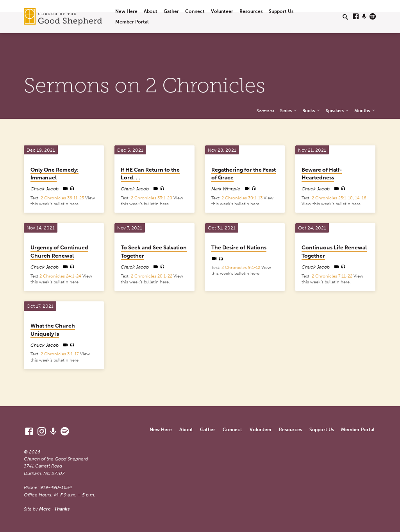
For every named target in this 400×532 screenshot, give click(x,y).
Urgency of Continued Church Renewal (59, 251)
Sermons (265, 110)
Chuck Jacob (44, 189)
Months (365, 110)
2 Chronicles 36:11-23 (62, 198)
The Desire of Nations (238, 247)
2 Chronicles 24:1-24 (60, 276)
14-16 (360, 198)
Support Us (281, 11)
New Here (126, 11)
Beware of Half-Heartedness (322, 174)
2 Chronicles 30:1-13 (241, 198)
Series (289, 110)
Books (311, 110)
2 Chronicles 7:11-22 (332, 276)
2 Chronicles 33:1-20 (151, 198)
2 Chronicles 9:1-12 (240, 267)
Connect (195, 11)
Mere (45, 509)
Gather (171, 11)
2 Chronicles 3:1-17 (60, 353)
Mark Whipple (225, 189)
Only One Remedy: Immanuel (54, 174)
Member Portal (131, 22)
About (150, 11)
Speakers (338, 110)
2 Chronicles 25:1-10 (332, 198)
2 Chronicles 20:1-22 (151, 276)
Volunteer (222, 11)
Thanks (62, 509)
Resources (250, 11)
